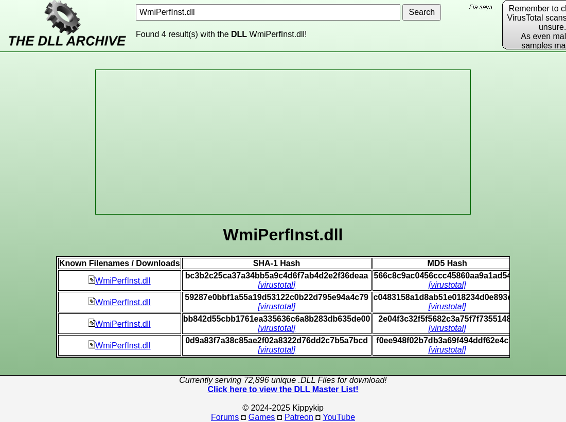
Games (262, 417)
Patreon (299, 417)
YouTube (339, 417)
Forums (225, 417)
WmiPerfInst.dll (120, 280)
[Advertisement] (283, 142)
